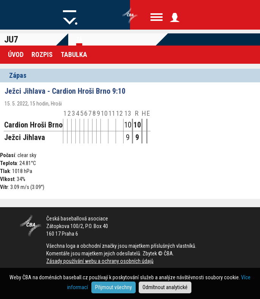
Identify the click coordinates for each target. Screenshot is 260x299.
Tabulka (74, 54)
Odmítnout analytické (165, 287)
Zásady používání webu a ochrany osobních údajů (99, 261)
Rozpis (42, 54)
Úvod (15, 54)
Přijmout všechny (113, 287)
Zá (79, 39)
